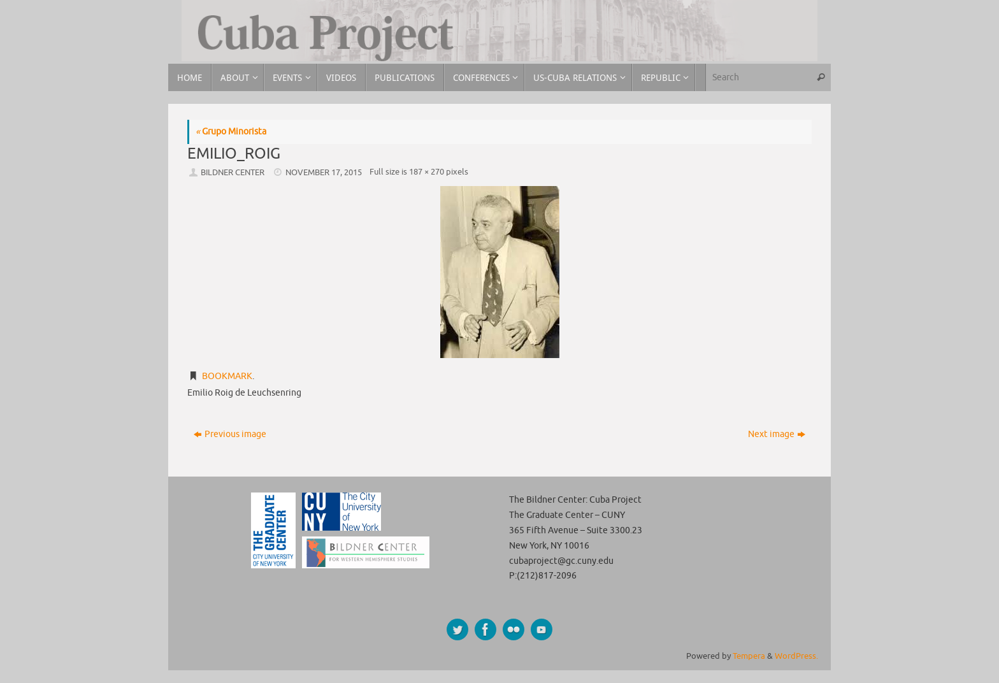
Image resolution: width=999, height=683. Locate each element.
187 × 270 (426, 172)
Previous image (230, 434)
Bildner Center (232, 173)
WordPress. (796, 656)
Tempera (749, 656)
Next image (776, 434)
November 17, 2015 (323, 173)
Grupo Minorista (231, 131)
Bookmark (227, 376)
